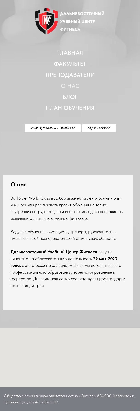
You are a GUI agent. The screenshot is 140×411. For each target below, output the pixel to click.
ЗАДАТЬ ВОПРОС (99, 128)
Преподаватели (70, 74)
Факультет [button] (70, 63)
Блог (70, 96)
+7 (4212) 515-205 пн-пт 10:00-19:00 (53, 128)
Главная (70, 52)
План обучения (70, 107)
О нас (70, 85)
